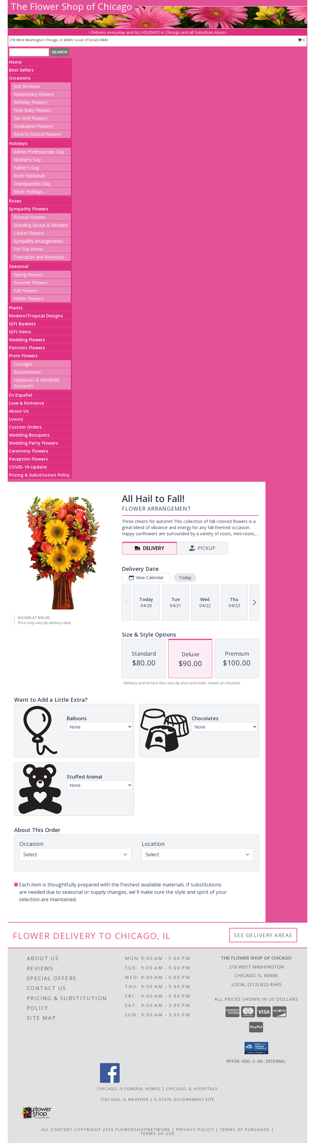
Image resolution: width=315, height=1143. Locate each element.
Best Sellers (21, 70)
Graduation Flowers (33, 126)
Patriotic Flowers (27, 348)
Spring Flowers (28, 274)
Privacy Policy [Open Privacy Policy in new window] (195, 1129)
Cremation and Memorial (39, 257)
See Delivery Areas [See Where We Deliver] (263, 935)
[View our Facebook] (110, 1081)
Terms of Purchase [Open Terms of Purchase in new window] (245, 1129)
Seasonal (18, 266)
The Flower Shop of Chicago (71, 6)
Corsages (23, 364)
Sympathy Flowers (28, 209)
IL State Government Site (184, 1099)
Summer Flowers (31, 282)
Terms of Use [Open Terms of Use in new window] (158, 1133)
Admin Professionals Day (39, 152)
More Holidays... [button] (30, 191)
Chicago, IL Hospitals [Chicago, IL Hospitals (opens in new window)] (192, 1088)
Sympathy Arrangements (38, 241)
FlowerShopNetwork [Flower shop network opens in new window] (142, 1129)
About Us (19, 411)
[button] (256, 1048)
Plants (15, 308)
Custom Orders (25, 427)
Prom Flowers (23, 356)
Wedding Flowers (27, 340)
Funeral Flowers (30, 217)
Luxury (16, 419)
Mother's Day (27, 160)
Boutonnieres (27, 372)
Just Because (27, 86)
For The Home (28, 249)
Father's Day (26, 168)
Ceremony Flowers (28, 451)
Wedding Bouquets (29, 435)
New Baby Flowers (32, 110)
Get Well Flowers (30, 118)
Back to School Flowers (37, 134)
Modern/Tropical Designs (36, 316)
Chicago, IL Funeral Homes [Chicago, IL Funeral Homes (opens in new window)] (129, 1088)
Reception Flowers (28, 459)
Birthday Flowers (30, 102)
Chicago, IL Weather (125, 1099)
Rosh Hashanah (29, 176)
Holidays (18, 143)
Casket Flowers (29, 233)
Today (185, 577)
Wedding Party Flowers (33, 443)
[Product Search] (29, 52)
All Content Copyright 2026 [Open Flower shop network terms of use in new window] (77, 1129)
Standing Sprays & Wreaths (41, 225)
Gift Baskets (22, 324)
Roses (15, 201)
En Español (20, 395)
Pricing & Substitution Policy (39, 475)
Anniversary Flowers (34, 94)
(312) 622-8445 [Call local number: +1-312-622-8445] (96, 39)
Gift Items (20, 332)
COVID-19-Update (28, 467)
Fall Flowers (26, 290)
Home (15, 62)
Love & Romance (26, 403)
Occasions (19, 78)
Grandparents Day (32, 184)
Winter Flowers (29, 298)
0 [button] (301, 39)
